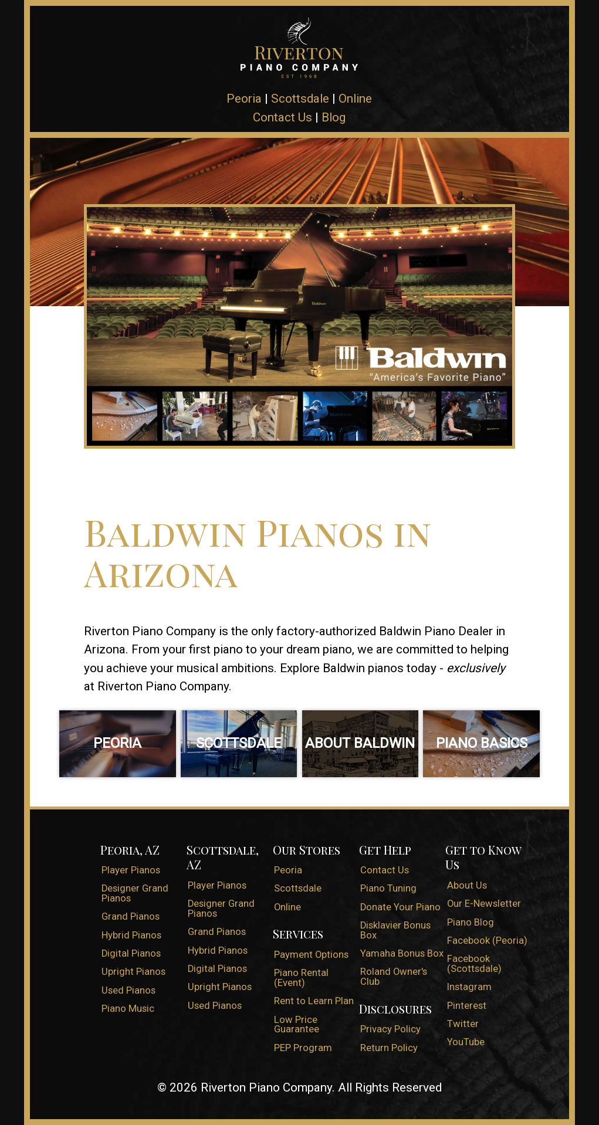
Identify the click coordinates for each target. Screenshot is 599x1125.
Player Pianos (130, 870)
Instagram (469, 986)
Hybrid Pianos (131, 935)
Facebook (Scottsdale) (474, 963)
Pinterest (466, 1005)
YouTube (466, 1042)
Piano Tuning (388, 888)
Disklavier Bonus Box (395, 930)
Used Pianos (128, 990)
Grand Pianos (130, 916)
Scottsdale (300, 99)
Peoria (244, 99)
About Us (467, 885)
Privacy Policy (390, 1029)
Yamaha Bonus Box (402, 953)
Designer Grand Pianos (134, 893)
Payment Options (311, 954)
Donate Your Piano (400, 907)
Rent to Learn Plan (314, 1001)
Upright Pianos (133, 971)
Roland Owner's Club (393, 976)
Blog (334, 117)
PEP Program (303, 1047)
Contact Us (282, 117)
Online (355, 99)
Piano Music (127, 1008)
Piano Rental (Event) (301, 977)
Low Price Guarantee (296, 1024)
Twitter (463, 1023)
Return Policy (389, 1047)
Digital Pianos (131, 953)
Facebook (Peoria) (487, 940)
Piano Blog (470, 922)
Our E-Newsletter (484, 903)
